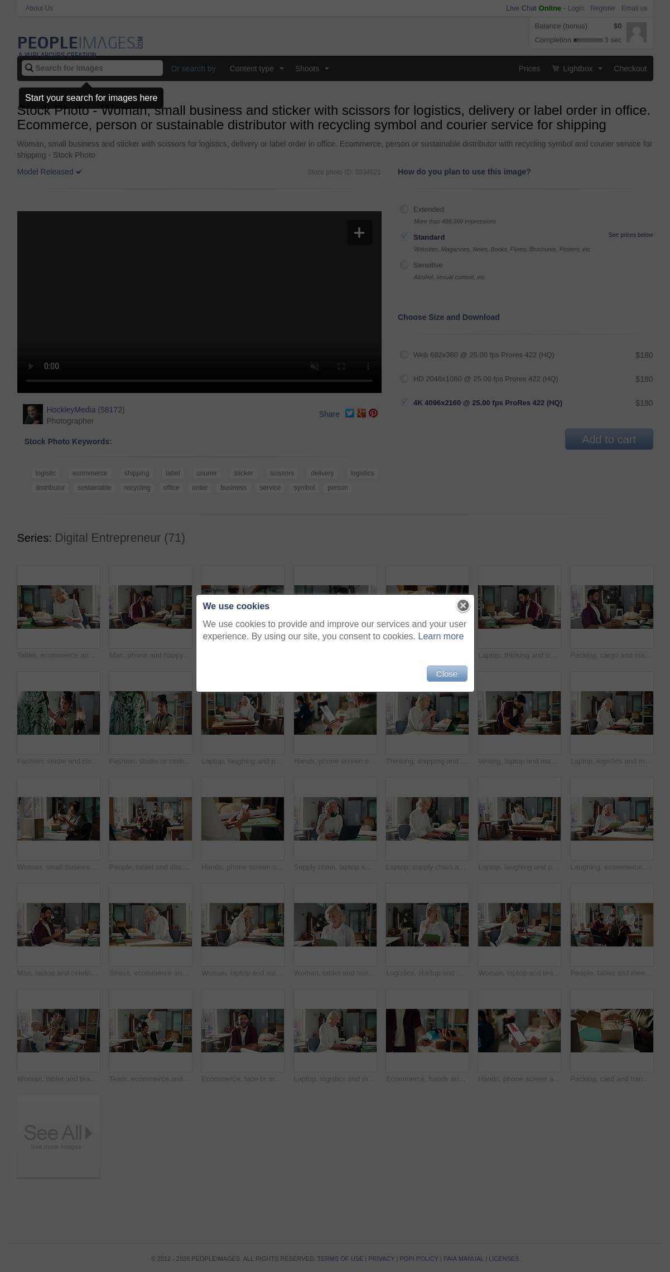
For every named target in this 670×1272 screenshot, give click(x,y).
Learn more (441, 636)
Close (446, 673)
